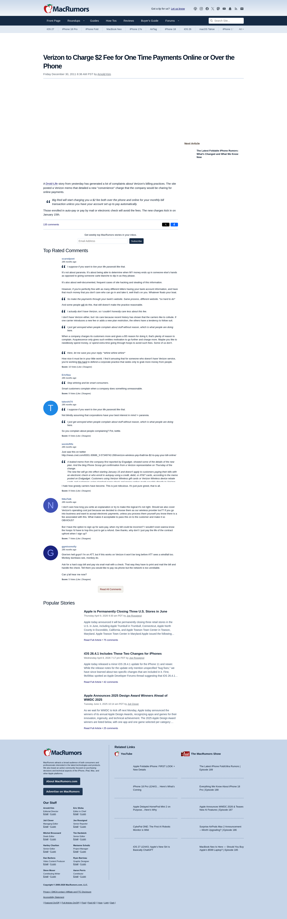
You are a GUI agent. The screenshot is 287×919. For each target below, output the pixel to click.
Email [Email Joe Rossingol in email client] (76, 826)
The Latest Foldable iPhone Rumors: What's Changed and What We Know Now (217, 154)
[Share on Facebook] (174, 224)
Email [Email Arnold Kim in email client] (45, 814)
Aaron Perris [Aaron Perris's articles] (79, 870)
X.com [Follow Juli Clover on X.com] (53, 826)
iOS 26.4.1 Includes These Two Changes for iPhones (123, 653)
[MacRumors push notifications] (230, 9)
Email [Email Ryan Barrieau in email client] (76, 864)
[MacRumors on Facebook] (207, 9)
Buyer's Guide (149, 20)
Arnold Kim (104, 74)
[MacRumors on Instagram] (201, 9)
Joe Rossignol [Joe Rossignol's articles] (80, 820)
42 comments (110, 682)
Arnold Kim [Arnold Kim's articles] (48, 808)
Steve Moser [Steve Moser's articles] (49, 870)
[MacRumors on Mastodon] (218, 9)
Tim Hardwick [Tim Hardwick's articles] (79, 833)
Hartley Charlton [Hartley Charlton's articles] (51, 845)
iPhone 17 (228, 29)
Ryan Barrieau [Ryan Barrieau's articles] (80, 858)
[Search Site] (226, 21)
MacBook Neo (114, 29)
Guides (94, 20)
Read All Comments (110, 589)
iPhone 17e (136, 29)
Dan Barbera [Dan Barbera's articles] (49, 858)
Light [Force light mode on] (106, 903)
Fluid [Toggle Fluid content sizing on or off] (83, 903)
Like (79, 367)
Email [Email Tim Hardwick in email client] (76, 839)
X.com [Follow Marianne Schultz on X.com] (83, 851)
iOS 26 (187, 29)
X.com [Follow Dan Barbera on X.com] (53, 864)
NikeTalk (67, 499)
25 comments (110, 728)
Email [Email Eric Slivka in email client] (76, 814)
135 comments (51, 224)
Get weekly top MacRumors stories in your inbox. (110, 234)
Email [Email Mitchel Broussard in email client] (45, 839)
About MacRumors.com (61, 781)
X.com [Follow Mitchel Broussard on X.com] (53, 839)
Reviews (128, 20)
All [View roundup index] (241, 29)
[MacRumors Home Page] (66, 9)
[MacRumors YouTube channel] (224, 9)
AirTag (153, 29)
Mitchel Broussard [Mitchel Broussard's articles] (52, 833)
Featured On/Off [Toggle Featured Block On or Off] (51, 903)
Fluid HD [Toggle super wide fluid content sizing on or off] (92, 903)
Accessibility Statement (53, 897)
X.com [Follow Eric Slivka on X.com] (83, 814)
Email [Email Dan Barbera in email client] (45, 864)
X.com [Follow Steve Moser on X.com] (53, 876)
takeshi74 (67, 401)
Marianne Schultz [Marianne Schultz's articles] (81, 845)
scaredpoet (68, 258)
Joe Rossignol (134, 615)
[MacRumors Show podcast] (195, 9)
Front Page (53, 20)
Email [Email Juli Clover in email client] (45, 826)
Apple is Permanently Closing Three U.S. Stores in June (125, 611)
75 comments (110, 640)
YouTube (126, 753)
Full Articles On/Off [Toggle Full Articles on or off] (70, 903)
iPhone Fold (92, 29)
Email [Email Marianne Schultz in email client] (76, 851)
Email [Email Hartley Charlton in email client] (45, 851)
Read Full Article (92, 640)
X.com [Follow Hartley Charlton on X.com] (53, 851)
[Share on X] (165, 224)
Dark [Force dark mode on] (112, 903)
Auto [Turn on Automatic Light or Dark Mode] (100, 903)
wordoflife (67, 444)
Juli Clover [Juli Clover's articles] (48, 820)
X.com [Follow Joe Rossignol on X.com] (83, 826)
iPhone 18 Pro (69, 29)
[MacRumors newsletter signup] (242, 9)
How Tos (111, 20)
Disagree (87, 367)
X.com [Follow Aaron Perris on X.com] (83, 876)
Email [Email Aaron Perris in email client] (76, 876)
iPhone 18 (170, 29)
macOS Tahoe (207, 29)
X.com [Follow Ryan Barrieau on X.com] (83, 864)
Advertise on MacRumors (63, 791)
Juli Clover (133, 704)
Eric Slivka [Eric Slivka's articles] (78, 808)
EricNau (66, 374)
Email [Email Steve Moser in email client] (45, 876)
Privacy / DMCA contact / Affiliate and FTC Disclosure (67, 892)
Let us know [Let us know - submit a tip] (178, 8)
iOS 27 (50, 29)
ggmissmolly (69, 546)
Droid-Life (52, 183)
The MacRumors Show (206, 753)
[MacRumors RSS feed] (236, 9)
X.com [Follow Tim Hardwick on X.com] (83, 839)
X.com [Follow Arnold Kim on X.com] (53, 814)
